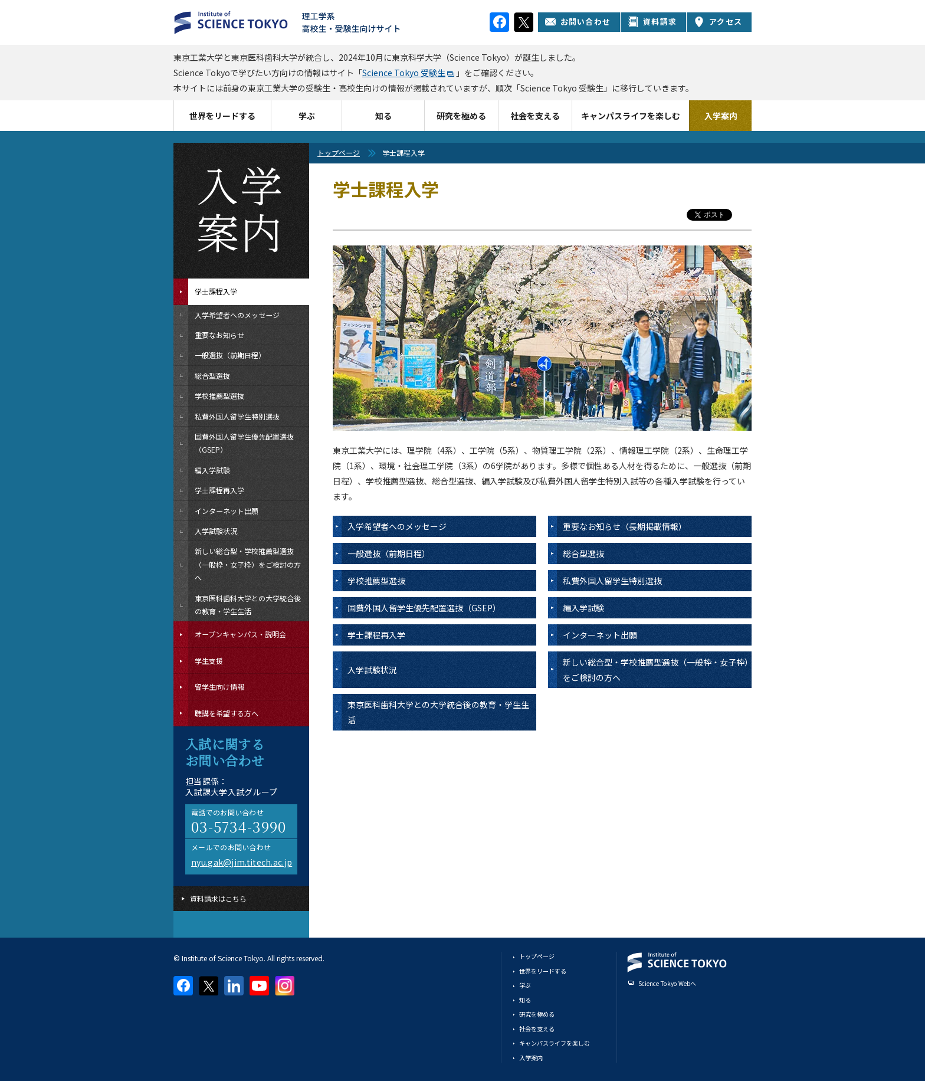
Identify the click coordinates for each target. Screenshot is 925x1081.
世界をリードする (222, 116)
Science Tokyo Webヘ (667, 983)
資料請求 (652, 21)
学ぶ (307, 116)
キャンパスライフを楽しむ (630, 116)
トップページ (338, 153)
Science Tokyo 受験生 (403, 72)
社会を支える (535, 116)
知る (383, 116)
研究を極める (461, 116)
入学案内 (720, 116)
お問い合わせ (578, 21)
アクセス (718, 21)
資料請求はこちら (218, 898)
